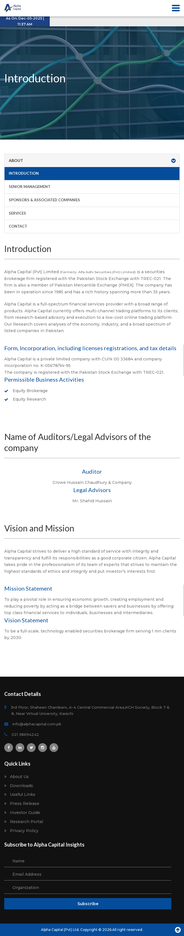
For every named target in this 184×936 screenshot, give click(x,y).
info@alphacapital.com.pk (36, 724)
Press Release (24, 803)
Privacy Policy (24, 830)
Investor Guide (25, 812)
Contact (18, 226)
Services (17, 213)
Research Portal (26, 821)
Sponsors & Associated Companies (44, 200)
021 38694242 (25, 734)
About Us (19, 776)
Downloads (21, 785)
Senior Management (29, 186)
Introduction (24, 173)
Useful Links (22, 794)
